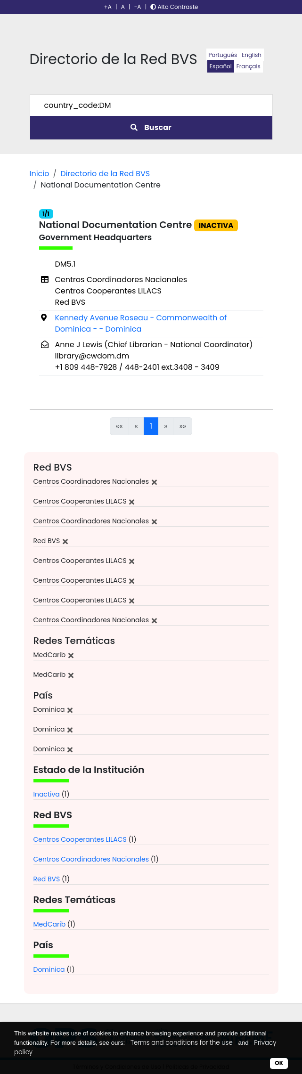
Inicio (39, 173)
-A (137, 7)
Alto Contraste (174, 7)
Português (223, 55)
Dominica (49, 969)
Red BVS (46, 879)
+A (108, 7)
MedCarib (49, 924)
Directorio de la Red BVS (105, 173)
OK (279, 1063)
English (251, 55)
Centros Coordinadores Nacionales (91, 859)
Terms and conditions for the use (182, 1042)
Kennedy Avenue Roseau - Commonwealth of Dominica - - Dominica (141, 323)
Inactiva (46, 794)
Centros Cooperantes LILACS (80, 839)
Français (249, 66)
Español (221, 66)
